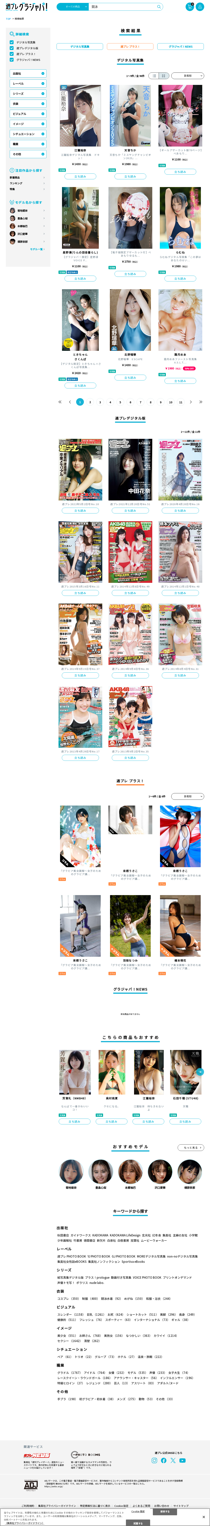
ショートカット (142, 1314)
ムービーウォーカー (154, 1240)
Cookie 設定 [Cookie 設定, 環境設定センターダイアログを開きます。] (138, 1511)
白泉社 (111, 1240)
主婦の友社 (180, 1235)
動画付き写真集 (121, 1277)
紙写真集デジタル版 (70, 1277)
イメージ (18, 124)
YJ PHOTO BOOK (99, 1256)
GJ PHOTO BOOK (123, 1256)
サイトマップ (180, 1505)
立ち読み (80, 176)
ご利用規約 (28, 1505)
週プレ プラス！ (26, 54)
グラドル (69, 1373)
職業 (15, 144)
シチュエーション (23, 134)
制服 (91, 1299)
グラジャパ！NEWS (28, 60)
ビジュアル (19, 114)
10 (170, 402)
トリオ (84, 1357)
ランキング (16, 183)
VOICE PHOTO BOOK (147, 1277)
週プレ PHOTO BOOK (71, 1256)
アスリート (143, 1383)
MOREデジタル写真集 (151, 1256)
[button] (200, 1072)
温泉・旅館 (151, 1357)
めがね (134, 1299)
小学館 (193, 1235)
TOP (8, 19)
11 (180, 402)
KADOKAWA (100, 1235)
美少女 (67, 1336)
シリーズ (18, 94)
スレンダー (71, 1314)
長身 (187, 1314)
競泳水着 (112, 1299)
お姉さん (90, 1336)
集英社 (167, 1235)
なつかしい (139, 1336)
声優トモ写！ (66, 1283)
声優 (158, 1373)
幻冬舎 (156, 1235)
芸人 (122, 1383)
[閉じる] (204, 1517)
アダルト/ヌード (168, 1383)
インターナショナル (152, 1320)
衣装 (15, 104)
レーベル (18, 83)
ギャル (180, 1320)
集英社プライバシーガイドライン (57, 1505)
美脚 (168, 1314)
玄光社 (146, 1235)
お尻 (116, 1314)
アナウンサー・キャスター (136, 1378)
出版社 (17, 73)
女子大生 (179, 1373)
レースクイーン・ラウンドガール (84, 1378)
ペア (65, 1357)
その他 (17, 154)
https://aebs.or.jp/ (53, 1486)
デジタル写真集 (25, 42)
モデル (137, 1373)
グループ (105, 1357)
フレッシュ (91, 1320)
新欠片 (101, 1240)
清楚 (92, 1341)
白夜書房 (123, 1240)
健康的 (67, 1320)
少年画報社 (64, 1240)
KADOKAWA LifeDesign (125, 1235)
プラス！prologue (97, 1277)
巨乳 (96, 1314)
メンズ (127, 1399)
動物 (146, 1399)
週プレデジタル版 (27, 48)
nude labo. (97, 1283)
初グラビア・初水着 (97, 1399)
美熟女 (114, 1336)
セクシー (69, 1341)
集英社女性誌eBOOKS (72, 1261)
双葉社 (135, 1240)
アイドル (95, 1373)
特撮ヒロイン (71, 1383)
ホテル (127, 1357)
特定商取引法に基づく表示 (95, 1505)
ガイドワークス (81, 1235)
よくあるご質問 (141, 1505)
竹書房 (77, 1240)
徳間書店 (89, 1240)
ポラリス (82, 1283)
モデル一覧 (36, 249)
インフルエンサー (177, 1378)
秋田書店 (63, 1235)
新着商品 (15, 177)
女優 (117, 1373)
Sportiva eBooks (133, 1261)
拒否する (165, 1511)
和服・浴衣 (159, 1299)
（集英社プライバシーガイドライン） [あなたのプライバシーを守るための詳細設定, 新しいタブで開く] (24, 1523)
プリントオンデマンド (177, 1277)
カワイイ (166, 1336)
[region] (105, 1517)
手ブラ (67, 1399)
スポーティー (118, 1320)
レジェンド (99, 1383)
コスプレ (69, 1299)
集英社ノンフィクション (104, 1261)
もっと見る (191, 1147)
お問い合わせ (161, 1505)
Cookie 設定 (121, 1505)
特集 (12, 189)
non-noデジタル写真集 (182, 1256)
